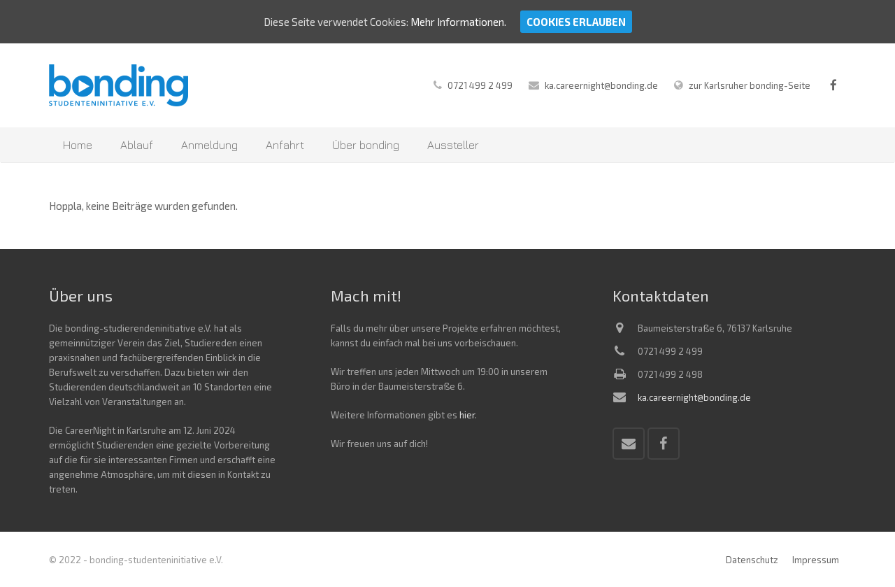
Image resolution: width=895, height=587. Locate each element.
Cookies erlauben (576, 21)
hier (467, 414)
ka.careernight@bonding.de (601, 85)
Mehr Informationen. (458, 21)
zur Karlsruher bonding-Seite (749, 85)
